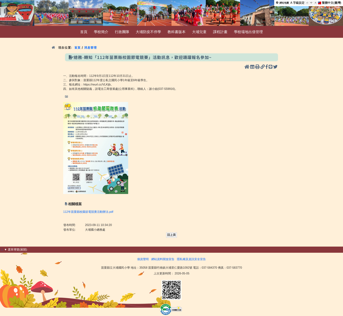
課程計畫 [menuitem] (220, 32)
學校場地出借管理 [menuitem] (248, 32)
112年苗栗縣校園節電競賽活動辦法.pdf (88, 211)
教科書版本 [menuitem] (177, 32)
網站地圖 (284, 2)
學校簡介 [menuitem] (101, 32)
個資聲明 (143, 259)
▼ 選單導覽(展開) (15, 249)
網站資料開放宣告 (162, 259)
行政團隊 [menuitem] (122, 32)
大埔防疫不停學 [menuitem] (148, 32)
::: (2, 249)
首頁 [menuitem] (83, 32)
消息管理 (90, 47)
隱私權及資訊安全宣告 (191, 259)
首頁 (77, 47)
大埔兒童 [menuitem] (199, 32)
